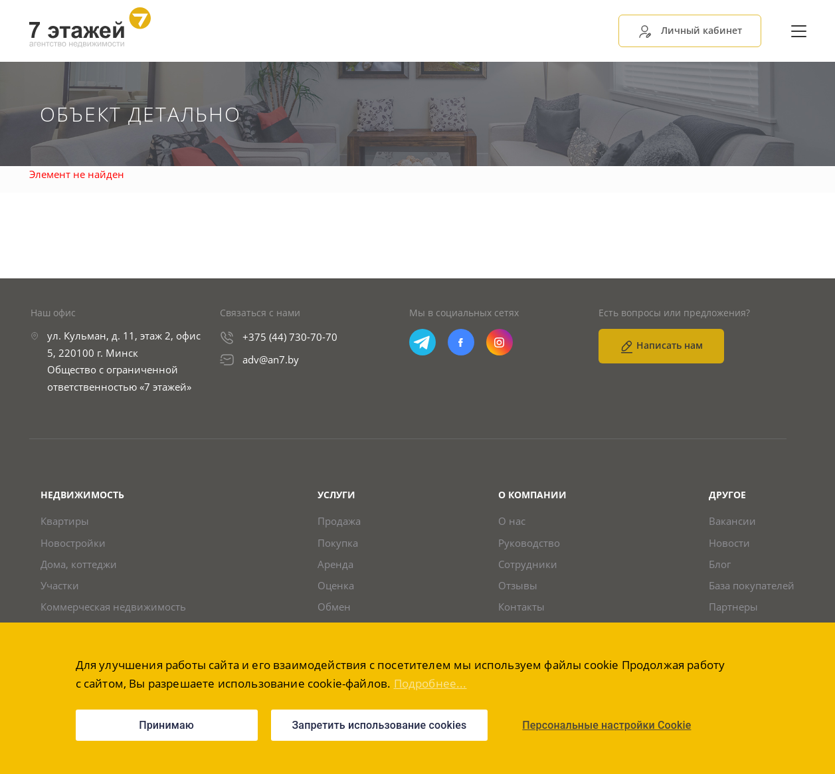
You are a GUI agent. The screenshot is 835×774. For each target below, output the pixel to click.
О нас (511, 524)
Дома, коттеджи (79, 568)
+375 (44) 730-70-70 (289, 339)
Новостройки (73, 545)
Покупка (338, 545)
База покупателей (751, 590)
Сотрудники (527, 568)
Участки (60, 590)
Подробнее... (430, 683)
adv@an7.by (270, 361)
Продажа (339, 524)
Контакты (521, 613)
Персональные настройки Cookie (606, 725)
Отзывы (517, 590)
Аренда (335, 568)
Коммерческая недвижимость (113, 613)
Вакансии (732, 524)
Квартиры (65, 524)
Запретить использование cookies (379, 725)
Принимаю (166, 725)
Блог (720, 568)
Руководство (529, 545)
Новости (729, 545)
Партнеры (733, 613)
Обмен (334, 613)
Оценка (336, 590)
